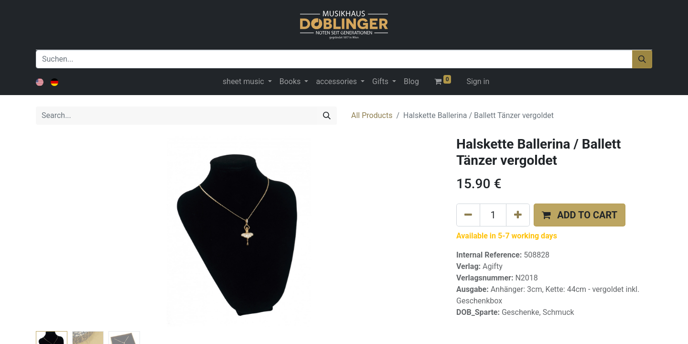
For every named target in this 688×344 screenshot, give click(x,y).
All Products (371, 115)
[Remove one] (468, 215)
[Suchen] (642, 59)
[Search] (327, 116)
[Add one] (518, 215)
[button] (579, 215)
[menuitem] (411, 81)
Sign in (477, 81)
